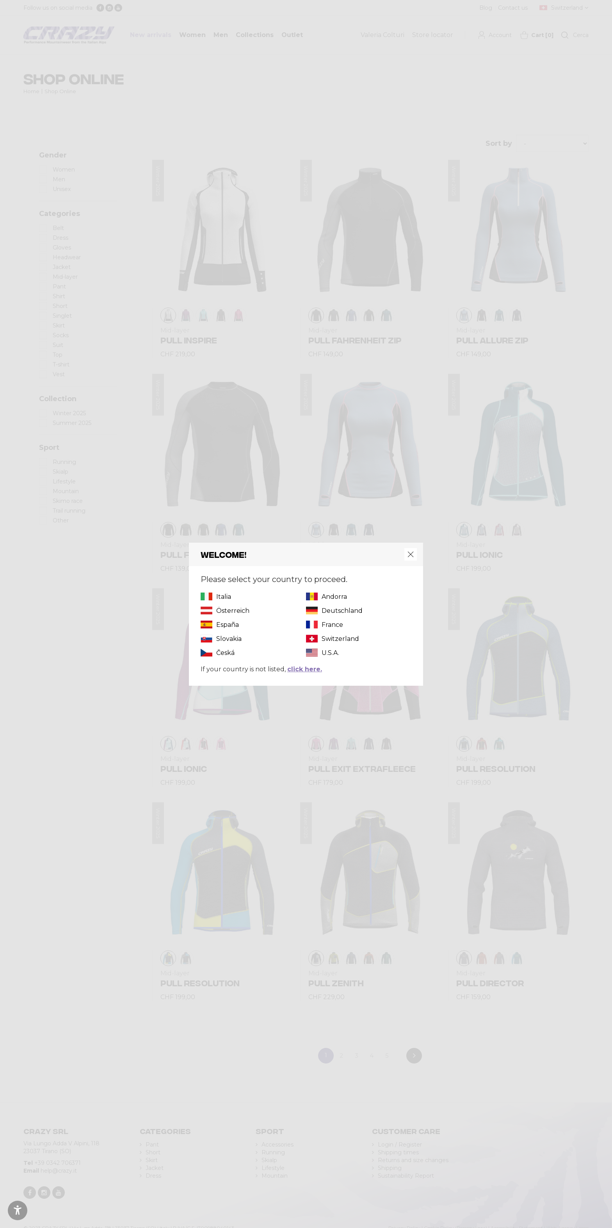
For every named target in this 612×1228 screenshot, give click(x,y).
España (227, 624)
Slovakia (229, 638)
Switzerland (340, 638)
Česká (225, 652)
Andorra (334, 596)
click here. (304, 669)
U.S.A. (330, 652)
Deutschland (342, 610)
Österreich (232, 610)
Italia (223, 596)
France (332, 624)
